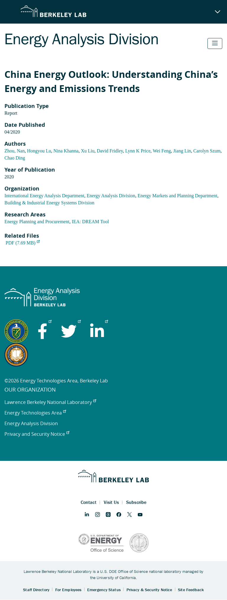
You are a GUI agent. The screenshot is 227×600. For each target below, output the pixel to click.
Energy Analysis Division (111, 195)
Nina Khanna (66, 150)
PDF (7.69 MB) (23, 242)
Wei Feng (162, 150)
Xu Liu (88, 150)
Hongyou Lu (39, 150)
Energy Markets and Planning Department (177, 195)
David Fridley (110, 150)
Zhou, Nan (14, 150)
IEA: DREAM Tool (90, 221)
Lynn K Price (137, 150)
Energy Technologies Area (35, 413)
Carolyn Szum (206, 150)
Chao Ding (14, 157)
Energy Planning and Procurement (36, 221)
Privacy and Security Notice (36, 434)
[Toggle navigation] (214, 43)
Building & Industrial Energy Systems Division (49, 202)
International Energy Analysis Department (44, 195)
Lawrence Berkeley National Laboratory (50, 402)
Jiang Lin (182, 150)
